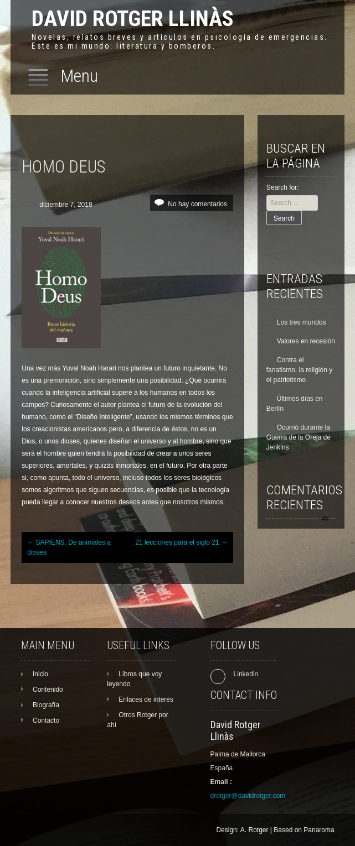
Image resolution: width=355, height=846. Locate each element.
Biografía (46, 705)
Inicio (40, 674)
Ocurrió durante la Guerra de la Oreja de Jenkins (298, 437)
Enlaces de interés (146, 699)
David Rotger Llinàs (133, 19)
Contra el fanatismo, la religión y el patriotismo (299, 370)
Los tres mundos (301, 322)
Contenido (48, 689)
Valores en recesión (306, 341)
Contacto (46, 720)
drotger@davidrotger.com (248, 796)
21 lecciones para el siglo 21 (181, 542)
